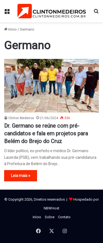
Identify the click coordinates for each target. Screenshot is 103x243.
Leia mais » (20, 175)
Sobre (49, 217)
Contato (64, 217)
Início (10, 29)
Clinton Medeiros (21, 118)
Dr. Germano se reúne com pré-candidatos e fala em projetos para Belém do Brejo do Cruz (46, 133)
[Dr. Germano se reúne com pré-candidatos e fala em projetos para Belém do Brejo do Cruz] (51, 86)
